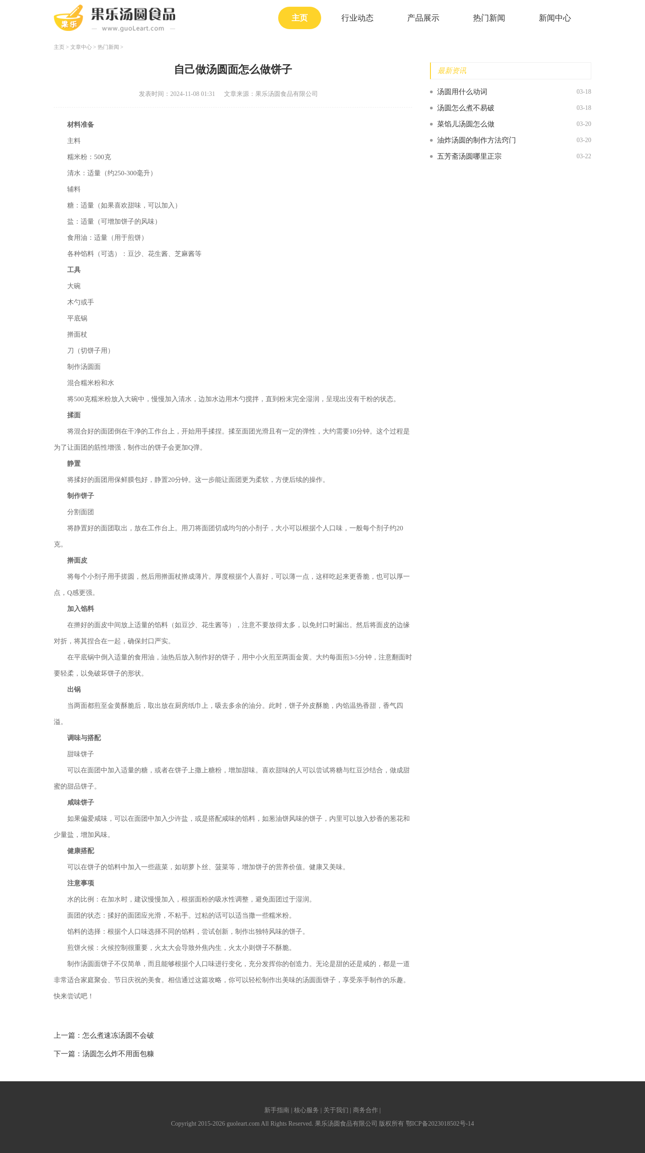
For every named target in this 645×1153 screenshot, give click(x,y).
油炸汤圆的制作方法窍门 (476, 140)
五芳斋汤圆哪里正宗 (469, 156)
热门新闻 (489, 17)
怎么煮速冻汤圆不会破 (118, 1035)
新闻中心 (555, 17)
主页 (300, 17)
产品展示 (423, 17)
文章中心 (81, 47)
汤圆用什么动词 (462, 91)
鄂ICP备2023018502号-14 (440, 1123)
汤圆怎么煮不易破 (465, 108)
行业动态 (357, 17)
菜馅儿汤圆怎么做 (465, 124)
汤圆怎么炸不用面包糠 (118, 1054)
